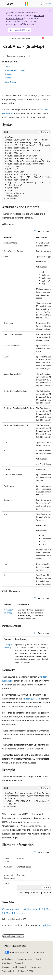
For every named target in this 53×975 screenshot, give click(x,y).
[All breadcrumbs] (4, 38)
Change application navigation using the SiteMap (26, 908)
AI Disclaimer (8, 959)
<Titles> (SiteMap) (31, 698)
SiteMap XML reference (20, 38)
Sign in (48, 3)
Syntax (7, 66)
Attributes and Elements (15, 70)
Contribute (7, 963)
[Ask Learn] (43, 38)
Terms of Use (35, 967)
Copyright (44, 925)
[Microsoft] (26, 4)
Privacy (18, 963)
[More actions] (48, 38)
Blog (37, 959)
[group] (26, 168)
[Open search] (41, 3)
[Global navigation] (3, 3)
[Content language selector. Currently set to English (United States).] (15, 945)
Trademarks (7, 971)
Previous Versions (24, 959)
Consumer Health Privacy (13, 967)
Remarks (8, 74)
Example (8, 77)
